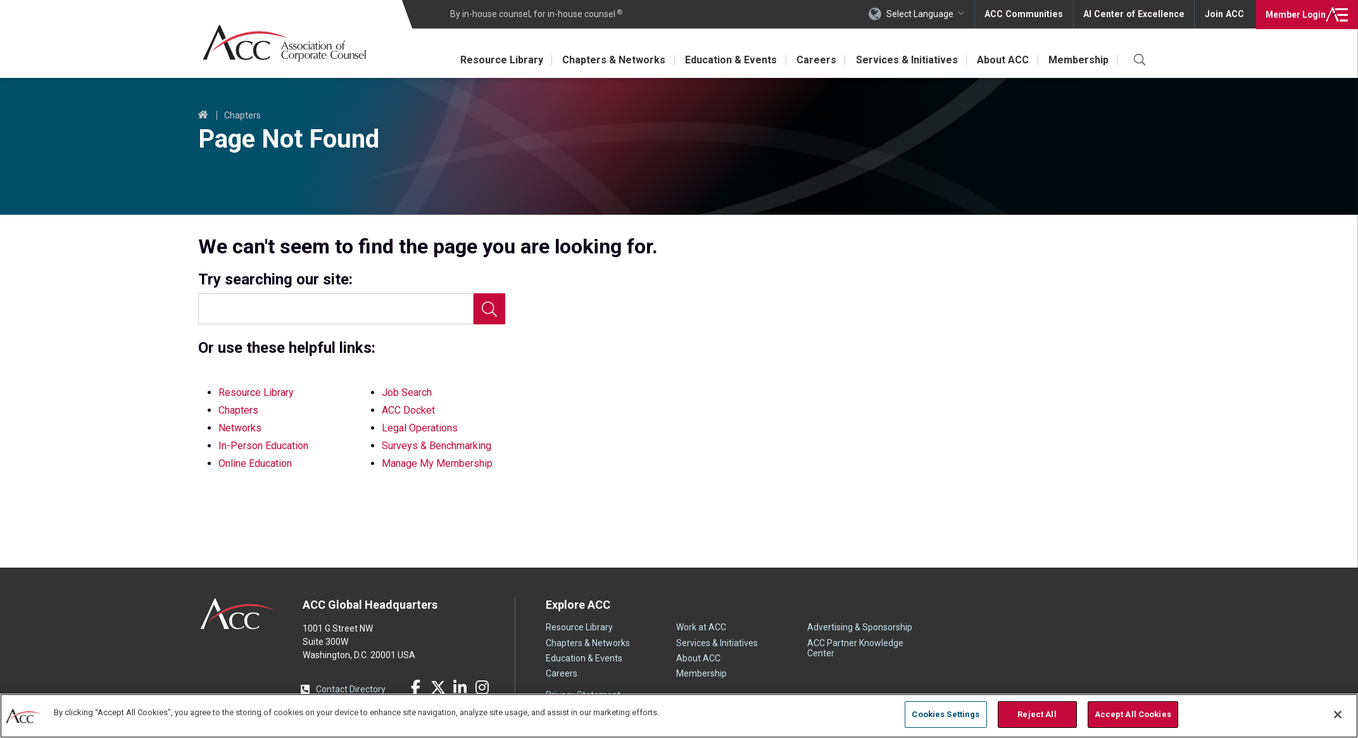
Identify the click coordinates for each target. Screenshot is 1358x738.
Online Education (255, 463)
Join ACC (1224, 14)
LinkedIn (460, 687)
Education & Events (728, 60)
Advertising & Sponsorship (859, 627)
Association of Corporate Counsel (285, 43)
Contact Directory (351, 689)
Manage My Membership (437, 463)
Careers (814, 60)
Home (203, 115)
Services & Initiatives (905, 60)
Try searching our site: (275, 279)
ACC (237, 614)
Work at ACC (701, 627)
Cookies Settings (945, 714)
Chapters (242, 115)
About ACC (1002, 60)
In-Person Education (263, 446)
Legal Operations (420, 428)
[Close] (1338, 714)
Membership (1078, 60)
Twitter (438, 687)
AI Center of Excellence (1136, 14)
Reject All (1036, 714)
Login (1294, 14)
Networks (239, 428)
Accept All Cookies (1133, 714)
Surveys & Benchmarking (436, 446)
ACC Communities (1028, 14)
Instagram (482, 687)
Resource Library (496, 60)
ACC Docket (408, 410)
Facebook (416, 687)
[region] (679, 715)
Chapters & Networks (610, 60)
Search (489, 308)
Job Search (407, 392)
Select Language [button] (925, 14)
